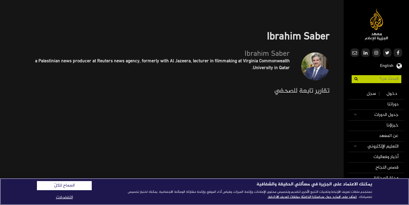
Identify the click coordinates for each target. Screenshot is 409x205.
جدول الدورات (386, 115)
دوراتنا (392, 104)
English (386, 65)
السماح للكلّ (64, 185)
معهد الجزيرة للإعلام (376, 24)
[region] (204, 191)
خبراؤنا (392, 125)
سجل (371, 94)
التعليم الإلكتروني (383, 146)
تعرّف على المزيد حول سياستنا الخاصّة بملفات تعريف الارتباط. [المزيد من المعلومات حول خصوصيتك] (312, 197)
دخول (392, 94)
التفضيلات (64, 197)
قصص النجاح (386, 167)
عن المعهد (388, 136)
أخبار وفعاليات (385, 157)
